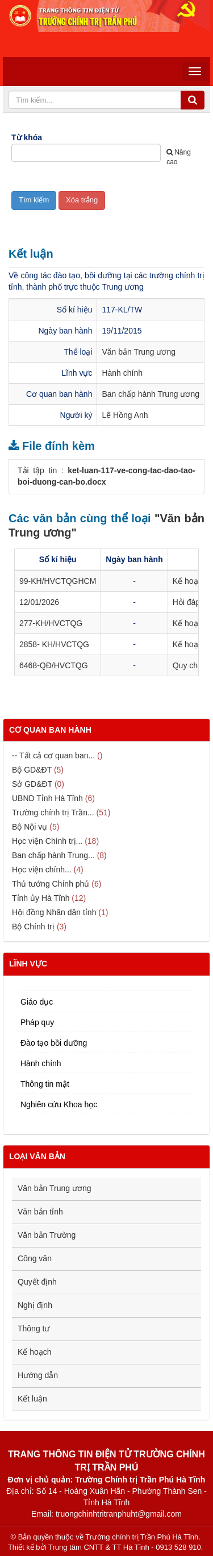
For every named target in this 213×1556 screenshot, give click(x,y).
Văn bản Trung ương (139, 351)
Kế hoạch (35, 1351)
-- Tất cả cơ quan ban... (53, 755)
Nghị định (35, 1305)
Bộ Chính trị (33, 926)
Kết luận (32, 1398)
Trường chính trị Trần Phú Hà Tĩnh (141, 1537)
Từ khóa (26, 137)
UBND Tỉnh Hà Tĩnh (47, 798)
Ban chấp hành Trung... (53, 855)
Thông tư (33, 1328)
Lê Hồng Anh (125, 415)
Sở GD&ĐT (32, 784)
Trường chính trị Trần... (53, 812)
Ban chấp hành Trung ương (150, 394)
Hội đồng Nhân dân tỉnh (54, 912)
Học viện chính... (42, 869)
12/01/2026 (39, 602)
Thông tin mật (44, 1083)
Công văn (35, 1258)
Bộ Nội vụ (29, 826)
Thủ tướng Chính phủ (50, 883)
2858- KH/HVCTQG (54, 644)
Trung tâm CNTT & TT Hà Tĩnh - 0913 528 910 (124, 1547)
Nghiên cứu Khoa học (58, 1104)
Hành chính (122, 372)
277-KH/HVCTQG (50, 623)
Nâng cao (178, 157)
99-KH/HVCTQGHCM (57, 581)
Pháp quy (37, 1022)
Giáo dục (36, 1001)
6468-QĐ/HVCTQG (53, 665)
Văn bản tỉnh (40, 1211)
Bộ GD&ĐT (32, 769)
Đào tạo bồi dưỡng (53, 1042)
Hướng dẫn (38, 1375)
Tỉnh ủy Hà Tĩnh (40, 898)
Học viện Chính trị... (47, 841)
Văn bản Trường (47, 1235)
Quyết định (37, 1281)
